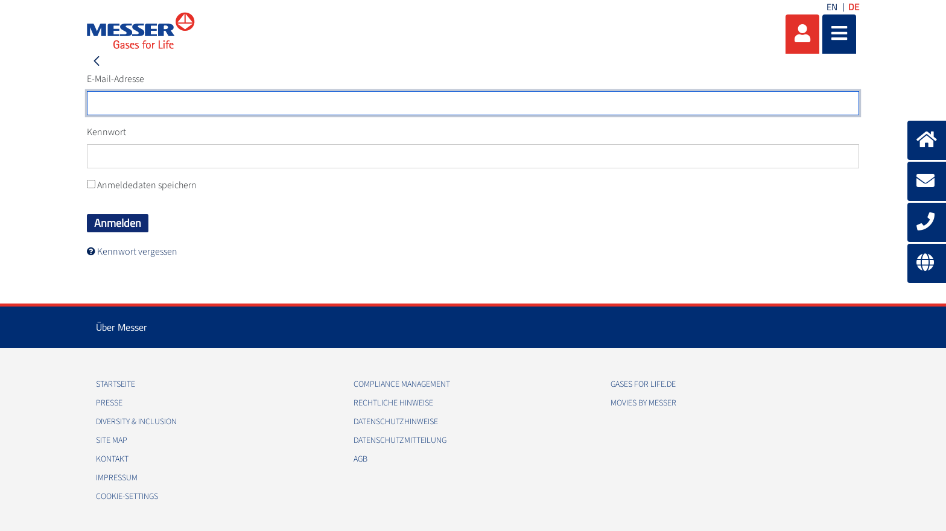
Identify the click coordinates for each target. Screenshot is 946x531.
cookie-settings (127, 497)
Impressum (117, 478)
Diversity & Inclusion (136, 422)
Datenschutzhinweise (396, 422)
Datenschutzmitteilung (400, 440)
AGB (360, 459)
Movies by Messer (643, 403)
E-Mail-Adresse (115, 79)
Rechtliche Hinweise (393, 403)
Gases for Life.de (643, 384)
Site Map (111, 440)
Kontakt (112, 459)
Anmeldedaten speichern (142, 185)
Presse (109, 403)
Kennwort (106, 132)
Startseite (115, 384)
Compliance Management (402, 384)
